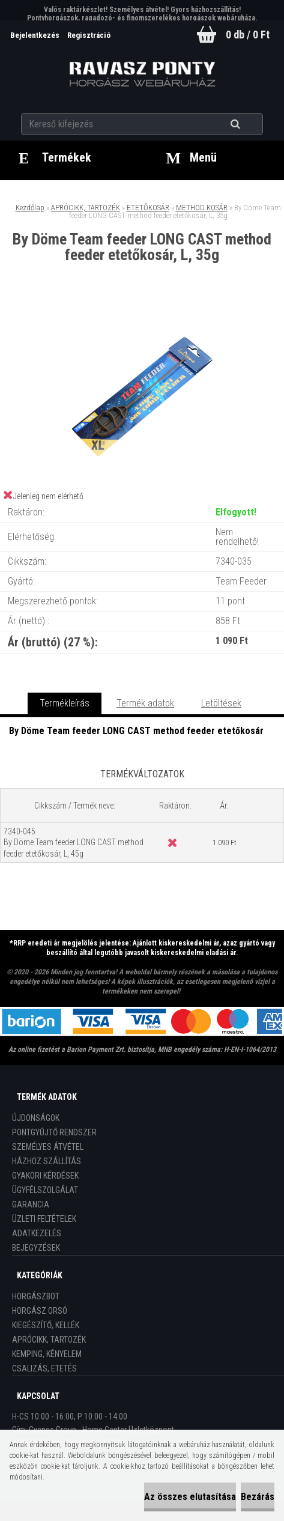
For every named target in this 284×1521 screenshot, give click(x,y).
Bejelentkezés (35, 35)
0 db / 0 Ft (248, 34)
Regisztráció (88, 35)
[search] (250, 124)
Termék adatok (145, 703)
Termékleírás (64, 703)
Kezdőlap (30, 207)
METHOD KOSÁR (202, 207)
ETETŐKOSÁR (148, 207)
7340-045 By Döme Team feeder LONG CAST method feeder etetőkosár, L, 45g (74, 842)
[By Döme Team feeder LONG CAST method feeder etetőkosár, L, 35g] (142, 312)
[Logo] (142, 74)
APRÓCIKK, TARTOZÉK (85, 207)
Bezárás (257, 1496)
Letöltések (221, 703)
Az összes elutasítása (190, 1496)
